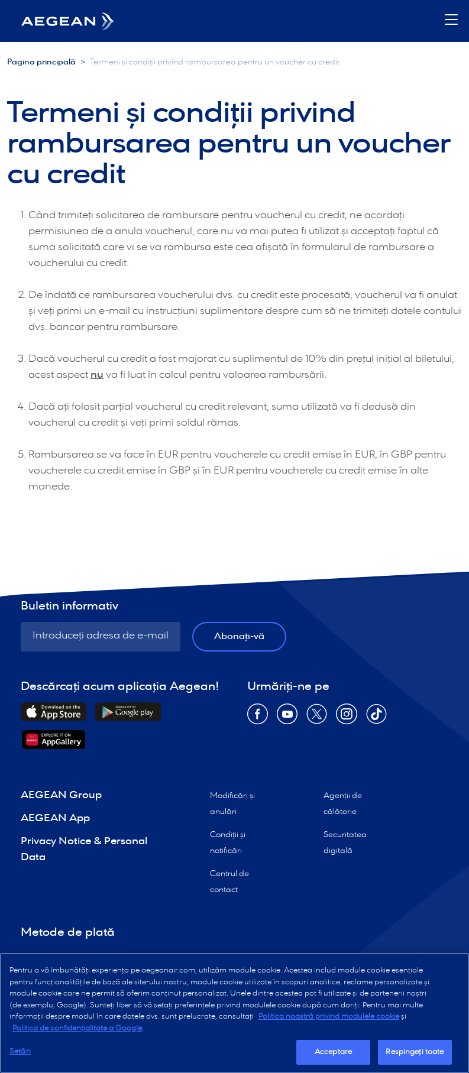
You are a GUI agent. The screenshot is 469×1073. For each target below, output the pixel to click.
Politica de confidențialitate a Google (77, 1028)
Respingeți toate (415, 1052)
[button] (451, 21)
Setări (20, 1051)
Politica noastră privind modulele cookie (328, 1016)
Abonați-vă (239, 636)
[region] (234, 1013)
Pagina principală (41, 62)
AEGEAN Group (61, 795)
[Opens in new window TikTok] (376, 718)
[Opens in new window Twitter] (316, 718)
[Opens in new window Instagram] (346, 718)
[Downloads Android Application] (128, 711)
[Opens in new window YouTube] (287, 718)
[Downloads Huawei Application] (53, 739)
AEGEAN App (55, 818)
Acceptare (333, 1052)
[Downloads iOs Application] (53, 711)
